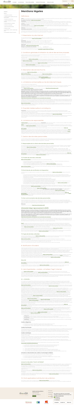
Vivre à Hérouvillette (30, 2)
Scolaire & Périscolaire (40, 2)
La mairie (14, 2)
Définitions (5, 13)
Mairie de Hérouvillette (36, 20)
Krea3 (69, 129)
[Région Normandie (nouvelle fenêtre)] (46, 402)
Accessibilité (50, 394)
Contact (34, 396)
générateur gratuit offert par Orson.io (46, 49)
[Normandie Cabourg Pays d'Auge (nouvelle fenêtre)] (28, 402)
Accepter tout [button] (62, 402)
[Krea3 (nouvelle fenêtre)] (51, 396)
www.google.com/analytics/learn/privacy (29, 343)
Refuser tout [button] (69, 402)
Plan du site (50, 390)
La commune (21, 2)
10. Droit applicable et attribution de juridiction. (10, 32)
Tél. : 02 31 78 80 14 (36, 394)
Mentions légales (51, 392)
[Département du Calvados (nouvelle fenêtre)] (38, 402)
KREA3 (22, 124)
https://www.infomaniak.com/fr (32, 45)
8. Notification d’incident (7, 28)
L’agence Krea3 (24, 122)
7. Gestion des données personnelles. (9, 26)
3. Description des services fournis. (8, 19)
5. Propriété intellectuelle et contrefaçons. (9, 23)
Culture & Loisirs (50, 2)
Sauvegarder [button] (57, 402)
